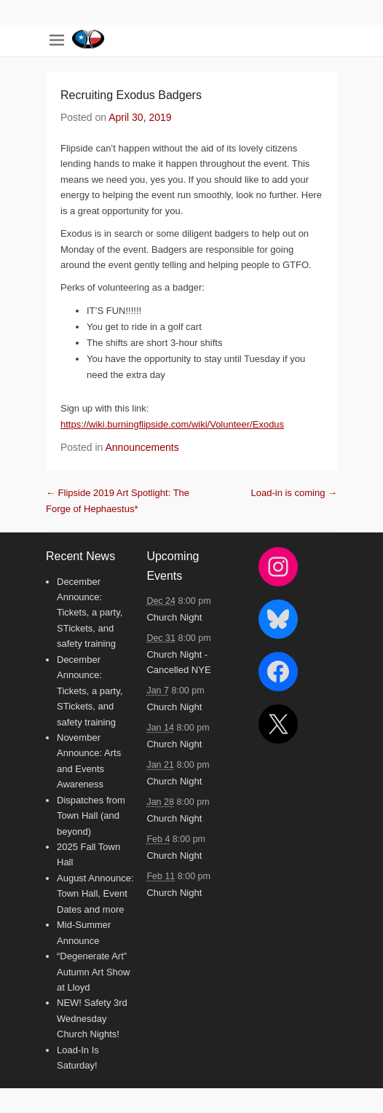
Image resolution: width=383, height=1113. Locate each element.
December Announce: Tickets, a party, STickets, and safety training (89, 613)
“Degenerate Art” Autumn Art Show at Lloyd (93, 972)
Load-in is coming (294, 492)
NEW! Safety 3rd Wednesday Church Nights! (92, 1018)
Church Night (174, 617)
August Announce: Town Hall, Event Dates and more (95, 894)
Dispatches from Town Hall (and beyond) (91, 816)
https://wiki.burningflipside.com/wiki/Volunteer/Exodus (172, 424)
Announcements (142, 447)
